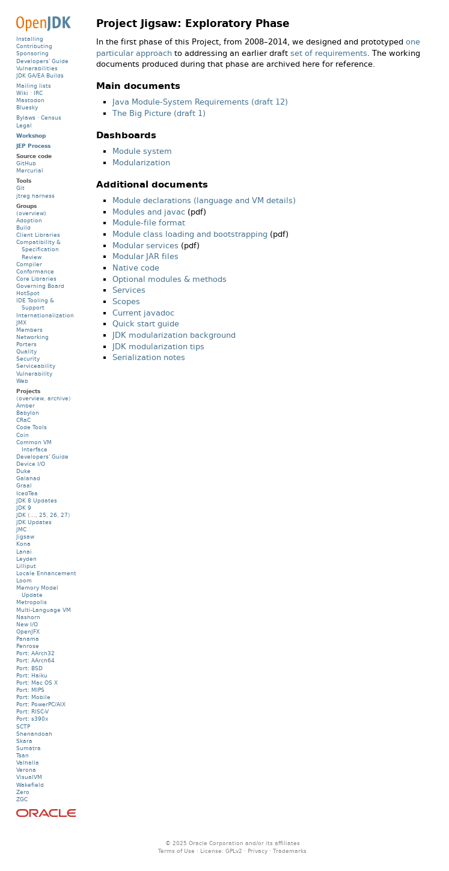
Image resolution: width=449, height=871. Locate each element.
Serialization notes (148, 357)
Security (28, 358)
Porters (26, 344)
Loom (24, 580)
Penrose (27, 646)
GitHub (26, 163)
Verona (26, 769)
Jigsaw (25, 536)
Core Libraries (36, 278)
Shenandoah (34, 733)
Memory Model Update (37, 591)
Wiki (22, 93)
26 (53, 515)
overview (31, 398)
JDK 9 (23, 507)
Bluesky (27, 107)
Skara (24, 741)
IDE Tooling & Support (35, 304)
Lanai (24, 551)
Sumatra (28, 748)
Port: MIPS (30, 689)
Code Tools (31, 427)
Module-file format (148, 222)
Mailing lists (33, 85)
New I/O (27, 624)
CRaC (23, 420)
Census (51, 117)
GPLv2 (233, 851)
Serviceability (35, 365)
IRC (38, 93)
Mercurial (29, 170)
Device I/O (30, 463)
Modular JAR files (145, 256)
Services (128, 290)
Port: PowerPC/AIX (41, 704)
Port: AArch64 (35, 660)
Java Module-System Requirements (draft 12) (200, 101)
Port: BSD (29, 668)
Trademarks (290, 851)
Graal (24, 485)
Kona (23, 543)
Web (22, 380)
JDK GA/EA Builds (40, 75)
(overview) (31, 213)
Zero (22, 792)
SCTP (23, 726)
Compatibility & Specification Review (38, 249)
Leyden (26, 558)
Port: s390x (32, 718)
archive (58, 398)
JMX (21, 322)
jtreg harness (35, 195)
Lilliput (26, 566)
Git (20, 188)
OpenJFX (28, 631)
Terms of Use (176, 851)
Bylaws (25, 117)
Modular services (145, 245)
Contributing (34, 46)
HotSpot (28, 293)
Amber (25, 405)
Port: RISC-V (32, 711)
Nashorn (28, 617)
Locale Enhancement (46, 573)
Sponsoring (32, 53)
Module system (142, 151)
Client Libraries (38, 234)
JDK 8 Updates (36, 500)
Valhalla (27, 762)
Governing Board (40, 286)
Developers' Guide (42, 61)
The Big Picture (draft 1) (159, 113)
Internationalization (45, 315)
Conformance (35, 271)
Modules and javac (148, 211)
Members (29, 329)
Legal (24, 125)
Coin (22, 435)
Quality (26, 351)
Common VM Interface (34, 446)
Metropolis (31, 602)
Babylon (27, 412)
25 (42, 515)
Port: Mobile (33, 697)
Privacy (257, 851)
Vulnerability (34, 373)
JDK (21, 515)
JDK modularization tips (158, 346)
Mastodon (30, 100)
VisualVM (29, 777)
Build (23, 227)
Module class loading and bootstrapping (189, 234)
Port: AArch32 (35, 653)
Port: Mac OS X (37, 682)
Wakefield (30, 784)
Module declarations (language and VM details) (204, 200)
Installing (29, 38)
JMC (21, 529)
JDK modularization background (174, 335)
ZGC (22, 799)
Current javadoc (143, 312)
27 (64, 515)
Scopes (126, 301)
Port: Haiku (31, 675)
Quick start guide (145, 323)
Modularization (141, 162)
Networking (32, 337)
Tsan (22, 755)
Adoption (29, 220)
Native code (135, 267)
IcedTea (27, 493)
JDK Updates (34, 522)
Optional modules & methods (169, 279)
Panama (27, 638)
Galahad (28, 478)
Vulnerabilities (37, 68)
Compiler (29, 264)
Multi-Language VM (43, 610)
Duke (23, 471)
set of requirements (328, 53)
